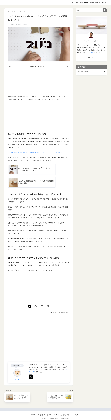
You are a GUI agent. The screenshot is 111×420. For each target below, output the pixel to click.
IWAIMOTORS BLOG (15, 2)
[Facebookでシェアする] (35, 306)
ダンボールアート (64, 313)
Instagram (36, 379)
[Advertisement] (39, 81)
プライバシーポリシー (73, 415)
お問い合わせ (84, 2)
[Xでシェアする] (29, 306)
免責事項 (63, 415)
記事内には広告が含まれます (38, 66)
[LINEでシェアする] (48, 306)
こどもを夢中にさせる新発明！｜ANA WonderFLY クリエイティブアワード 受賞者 (35, 152)
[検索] (105, 10)
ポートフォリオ (95, 2)
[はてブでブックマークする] (42, 306)
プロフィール (74, 2)
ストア (104, 2)
